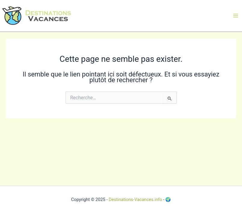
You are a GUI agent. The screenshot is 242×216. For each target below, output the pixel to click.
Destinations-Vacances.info (135, 199)
